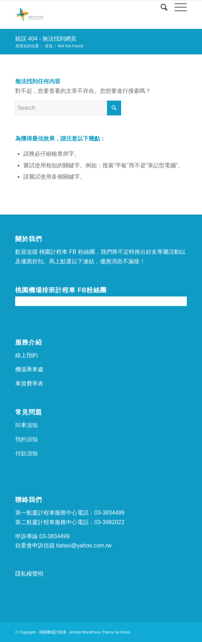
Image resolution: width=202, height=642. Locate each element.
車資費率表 (29, 383)
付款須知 (26, 453)
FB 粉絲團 (82, 252)
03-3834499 (109, 513)
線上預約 (26, 355)
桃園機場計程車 (52, 632)
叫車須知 (26, 425)
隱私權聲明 (29, 574)
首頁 (49, 46)
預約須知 (26, 439)
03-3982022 (109, 522)
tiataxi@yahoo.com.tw (84, 545)
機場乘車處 (29, 369)
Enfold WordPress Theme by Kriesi (100, 632)
